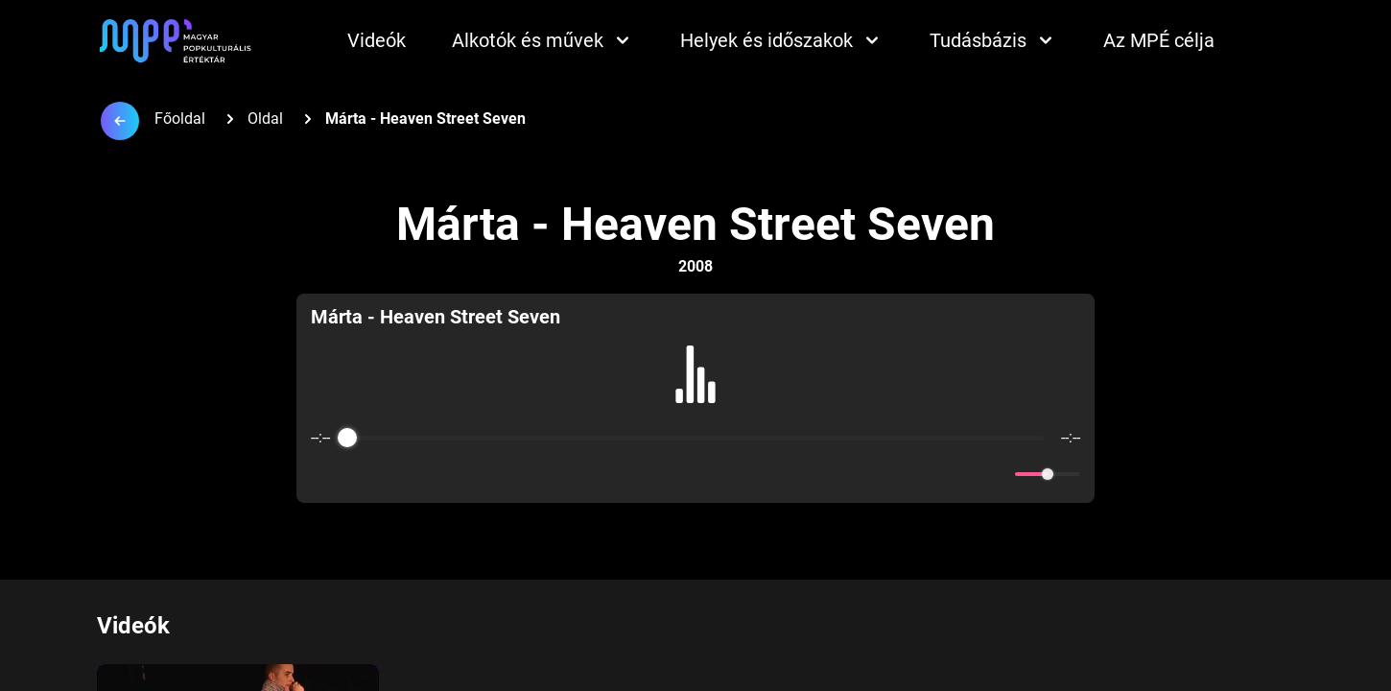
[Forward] (737, 474)
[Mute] (996, 474)
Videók (376, 40)
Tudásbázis (993, 40)
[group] (695, 398)
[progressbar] (695, 437)
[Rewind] (654, 474)
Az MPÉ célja (1158, 40)
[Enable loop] (323, 474)
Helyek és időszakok (782, 40)
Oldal (265, 118)
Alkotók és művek (543, 40)
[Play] (695, 474)
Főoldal (179, 118)
